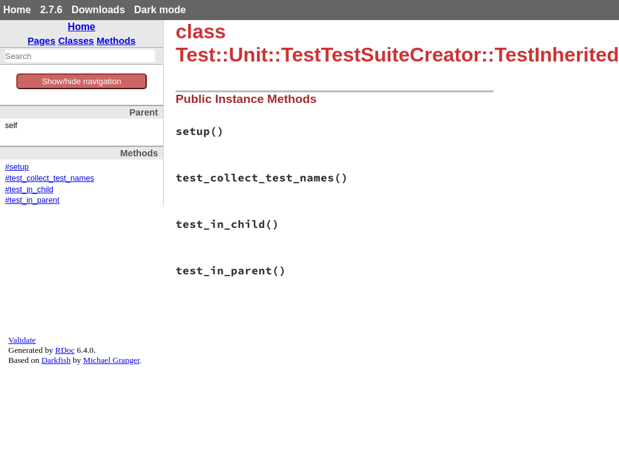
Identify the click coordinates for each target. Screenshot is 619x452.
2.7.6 (51, 9)
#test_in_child (29, 189)
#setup (17, 167)
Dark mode (160, 9)
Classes (76, 40)
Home (17, 9)
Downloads (98, 9)
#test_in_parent (32, 200)
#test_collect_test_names (49, 178)
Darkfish (56, 360)
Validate (22, 340)
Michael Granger (111, 360)
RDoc (65, 350)
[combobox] (80, 56)
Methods (116, 40)
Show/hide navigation (82, 81)
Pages (42, 40)
